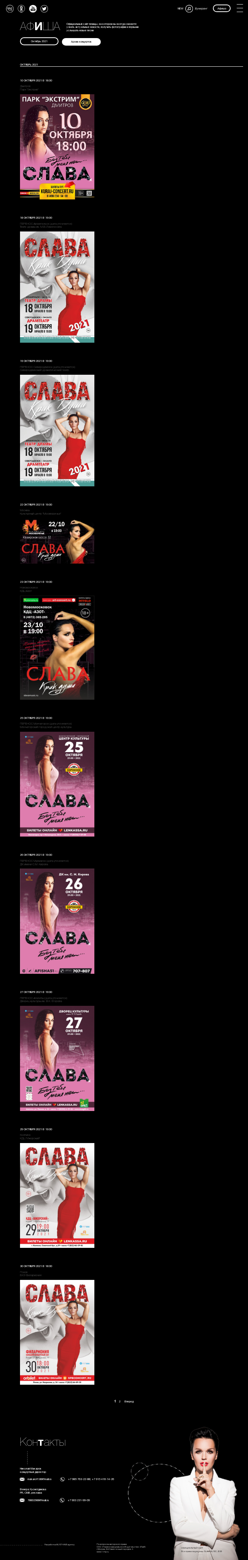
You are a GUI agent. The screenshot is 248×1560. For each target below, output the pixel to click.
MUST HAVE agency (65, 1545)
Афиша (221, 8)
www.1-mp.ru (103, 1552)
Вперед (129, 1402)
